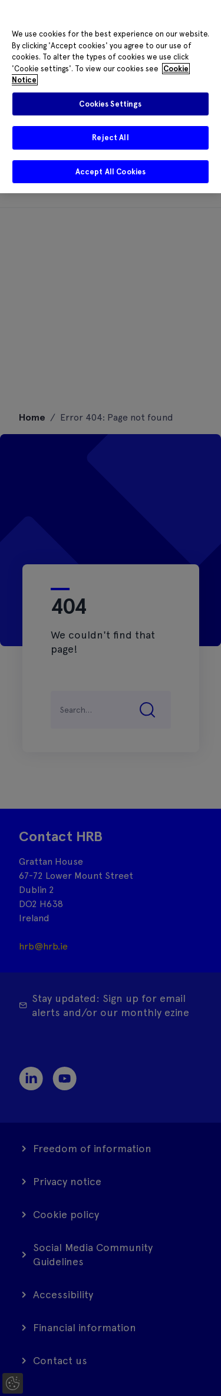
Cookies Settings (110, 104)
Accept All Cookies (110, 171)
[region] (110, 96)
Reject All (110, 137)
